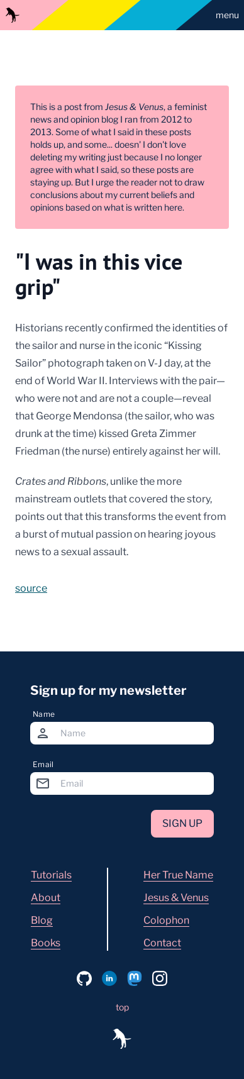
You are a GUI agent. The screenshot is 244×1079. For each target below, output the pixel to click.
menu (227, 14)
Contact (162, 943)
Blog (42, 920)
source (31, 588)
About (45, 898)
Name (44, 714)
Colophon (166, 920)
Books (45, 943)
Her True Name (178, 875)
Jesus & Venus (176, 898)
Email (43, 764)
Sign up (182, 823)
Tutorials (51, 875)
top (122, 1007)
